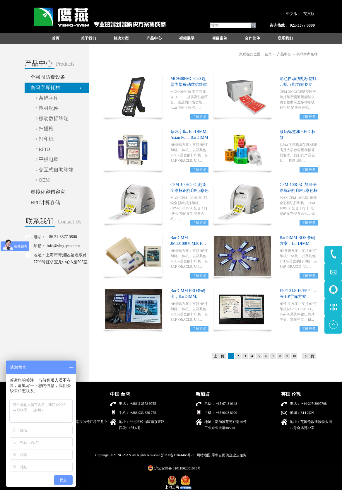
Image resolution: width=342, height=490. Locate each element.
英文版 (309, 13)
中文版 (291, 13)
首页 (55, 38)
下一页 (309, 356)
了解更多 (199, 117)
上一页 (219, 356)
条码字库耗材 (306, 54)
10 (294, 356)
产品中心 (284, 54)
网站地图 (203, 455)
